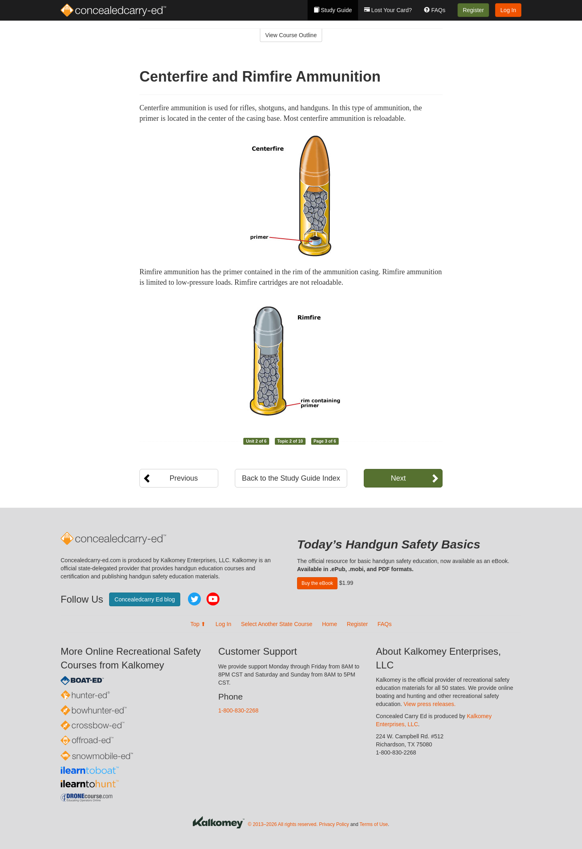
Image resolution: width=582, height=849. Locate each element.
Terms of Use (374, 824)
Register (473, 10)
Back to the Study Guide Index (291, 478)
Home (329, 624)
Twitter (194, 599)
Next (398, 478)
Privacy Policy (334, 824)
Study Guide (333, 10)
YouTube (213, 599)
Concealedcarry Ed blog (144, 599)
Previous (183, 478)
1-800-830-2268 (238, 710)
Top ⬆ (198, 624)
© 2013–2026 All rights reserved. (283, 824)
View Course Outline (290, 35)
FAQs (434, 10)
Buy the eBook (317, 583)
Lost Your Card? (388, 10)
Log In (508, 10)
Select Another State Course (276, 624)
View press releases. (430, 704)
